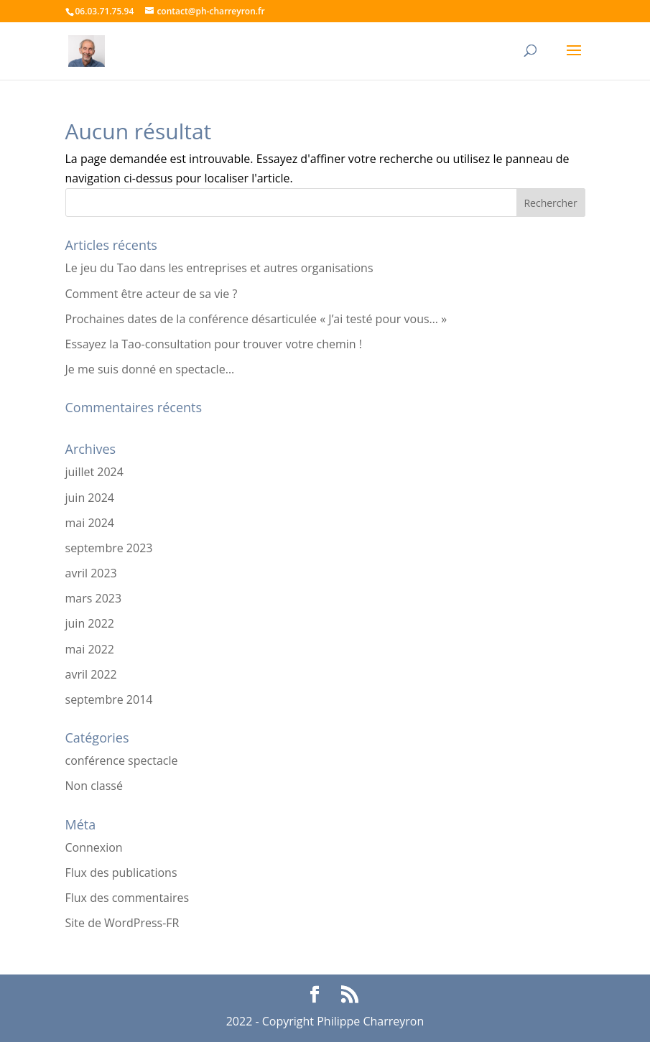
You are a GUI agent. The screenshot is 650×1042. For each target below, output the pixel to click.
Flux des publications (121, 872)
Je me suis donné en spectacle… (150, 369)
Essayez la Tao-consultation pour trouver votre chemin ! (214, 344)
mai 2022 (90, 649)
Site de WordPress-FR (122, 923)
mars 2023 (93, 598)
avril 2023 (91, 573)
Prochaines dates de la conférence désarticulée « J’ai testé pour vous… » (256, 319)
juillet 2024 (94, 472)
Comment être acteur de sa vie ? (151, 294)
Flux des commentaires (127, 898)
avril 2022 (91, 674)
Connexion (94, 847)
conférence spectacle (121, 760)
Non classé (94, 786)
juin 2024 (89, 498)
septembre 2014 (109, 699)
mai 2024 (90, 523)
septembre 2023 (109, 548)
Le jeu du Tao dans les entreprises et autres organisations (219, 268)
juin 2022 (89, 623)
